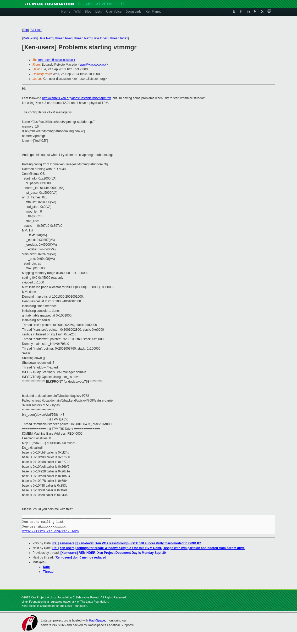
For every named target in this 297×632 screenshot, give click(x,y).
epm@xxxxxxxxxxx (93, 64)
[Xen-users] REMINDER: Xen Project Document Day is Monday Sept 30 (113, 553)
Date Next (45, 38)
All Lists (36, 30)
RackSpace (97, 620)
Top (25, 30)
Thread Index (118, 38)
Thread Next (82, 38)
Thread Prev (63, 38)
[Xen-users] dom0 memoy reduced (80, 557)
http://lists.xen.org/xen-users (50, 531)
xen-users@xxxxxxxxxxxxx (56, 60)
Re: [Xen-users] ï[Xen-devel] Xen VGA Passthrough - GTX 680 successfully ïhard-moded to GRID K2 (126, 543)
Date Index (100, 38)
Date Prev (30, 38)
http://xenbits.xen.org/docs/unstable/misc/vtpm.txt (76, 98)
